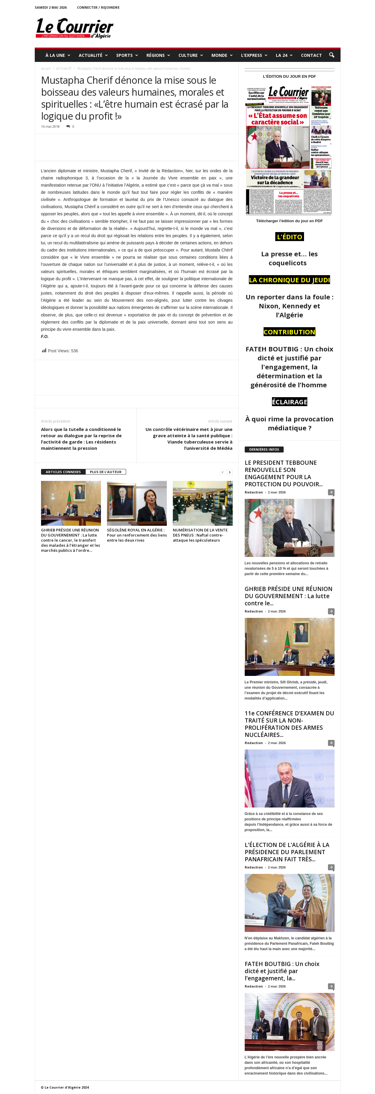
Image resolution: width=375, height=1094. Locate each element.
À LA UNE (58, 55)
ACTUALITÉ (93, 55)
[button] (331, 55)
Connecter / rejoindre (98, 7)
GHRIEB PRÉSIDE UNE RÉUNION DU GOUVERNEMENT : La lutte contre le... (288, 596)
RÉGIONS (158, 55)
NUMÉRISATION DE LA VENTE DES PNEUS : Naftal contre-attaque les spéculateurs (200, 535)
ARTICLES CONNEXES (63, 472)
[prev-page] (223, 472)
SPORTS (127, 55)
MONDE (222, 55)
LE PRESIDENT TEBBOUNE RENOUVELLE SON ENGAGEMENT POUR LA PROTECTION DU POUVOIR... (284, 473)
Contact (311, 55)
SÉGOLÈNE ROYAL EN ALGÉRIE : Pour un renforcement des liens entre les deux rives (137, 535)
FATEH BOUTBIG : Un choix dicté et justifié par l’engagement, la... (282, 971)
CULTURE (191, 55)
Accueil (46, 68)
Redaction (254, 492)
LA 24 (284, 55)
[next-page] (230, 472)
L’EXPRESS (254, 55)
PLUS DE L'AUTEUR (106, 472)
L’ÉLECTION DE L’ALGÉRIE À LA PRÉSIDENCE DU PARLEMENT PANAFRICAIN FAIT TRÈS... (287, 852)
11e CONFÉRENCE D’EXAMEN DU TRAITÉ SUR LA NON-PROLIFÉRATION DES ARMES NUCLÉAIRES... (289, 724)
